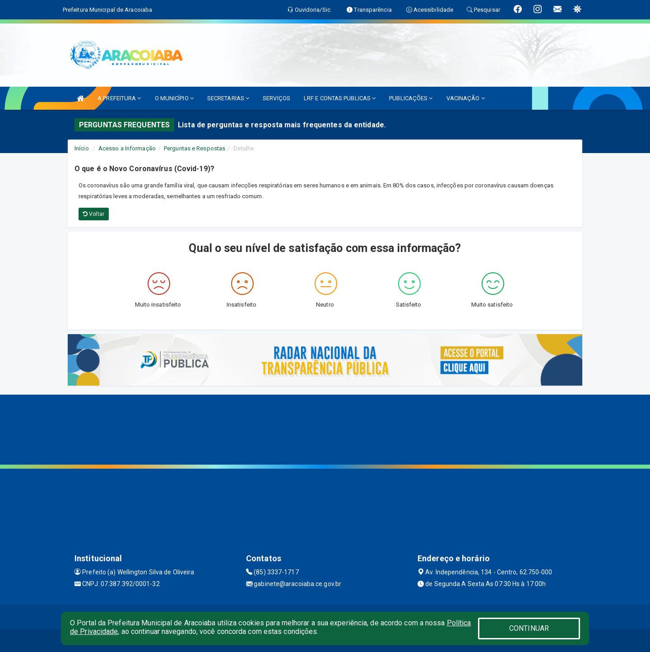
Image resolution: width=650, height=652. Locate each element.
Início (81, 148)
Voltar (93, 214)
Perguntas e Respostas (194, 148)
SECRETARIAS (228, 98)
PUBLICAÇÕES (410, 98)
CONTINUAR (529, 628)
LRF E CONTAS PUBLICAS (340, 98)
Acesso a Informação (127, 148)
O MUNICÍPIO (174, 98)
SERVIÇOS (276, 98)
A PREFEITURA (119, 98)
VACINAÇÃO (465, 98)
